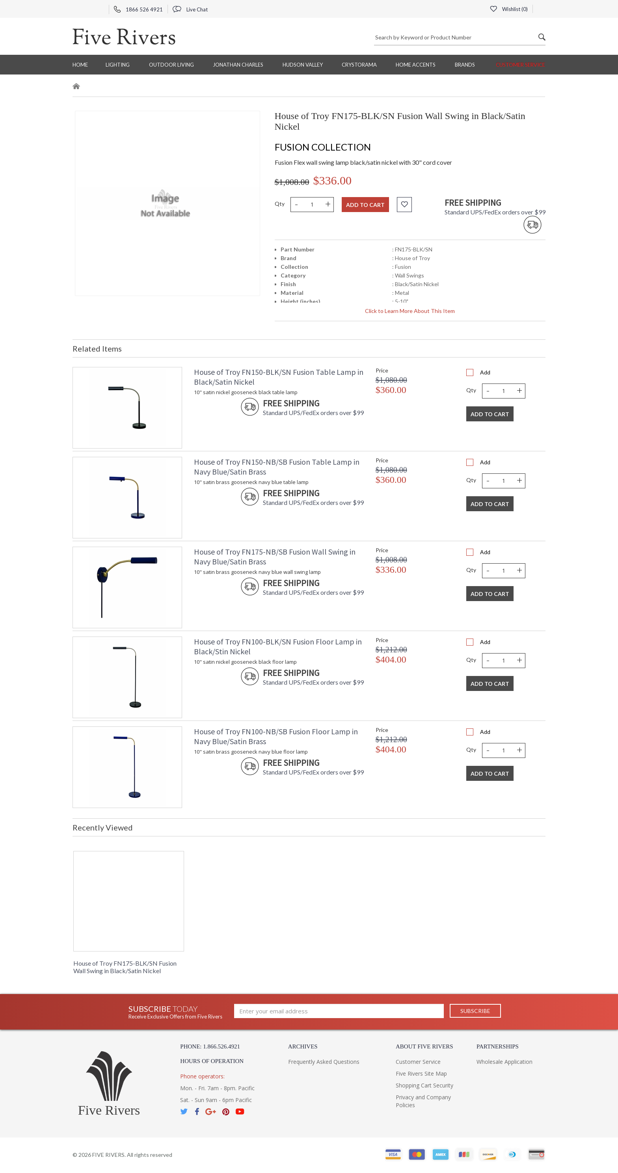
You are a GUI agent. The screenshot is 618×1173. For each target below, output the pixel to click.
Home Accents (416, 64)
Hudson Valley (303, 64)
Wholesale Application (504, 1061)
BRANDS (465, 64)
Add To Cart (490, 414)
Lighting (118, 64)
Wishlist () (509, 9)
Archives (303, 1046)
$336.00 (332, 180)
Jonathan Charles (238, 64)
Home (80, 64)
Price (382, 370)
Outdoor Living (171, 64)
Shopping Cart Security (424, 1085)
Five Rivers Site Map (421, 1073)
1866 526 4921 (138, 9)
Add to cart (365, 204)
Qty (280, 203)
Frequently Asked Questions (323, 1061)
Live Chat (190, 9)
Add (485, 372)
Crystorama (359, 64)
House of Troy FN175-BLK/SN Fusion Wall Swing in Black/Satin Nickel (125, 966)
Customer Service (520, 64)
